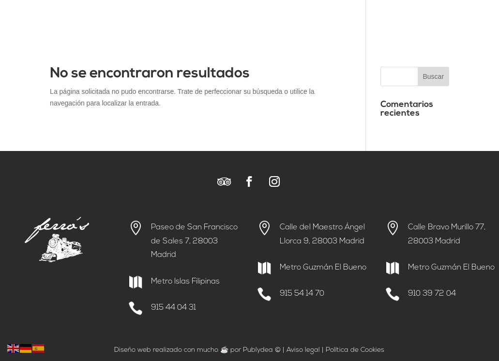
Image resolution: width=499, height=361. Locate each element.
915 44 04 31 (173, 308)
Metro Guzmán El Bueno (323, 267)
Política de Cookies (355, 350)
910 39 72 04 (432, 294)
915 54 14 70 (302, 294)
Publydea (258, 350)
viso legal (305, 350)
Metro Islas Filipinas (185, 282)
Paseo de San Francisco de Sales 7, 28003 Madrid (194, 241)
